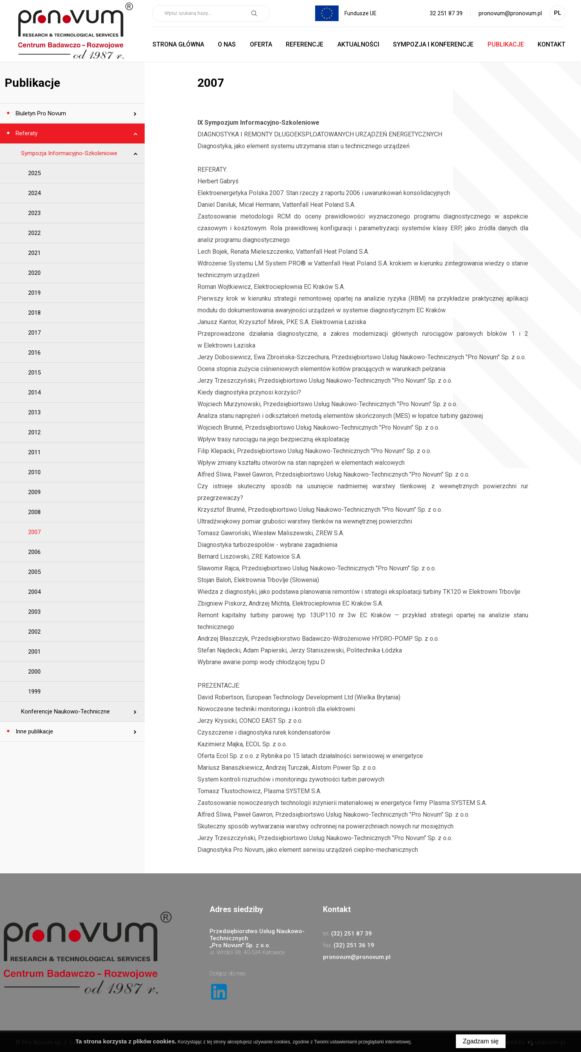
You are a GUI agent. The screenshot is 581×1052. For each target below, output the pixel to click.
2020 (34, 272)
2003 (34, 611)
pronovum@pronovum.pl (510, 13)
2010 (34, 472)
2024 (34, 193)
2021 (34, 252)
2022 (34, 233)
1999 (34, 691)
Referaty (26, 133)
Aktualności (358, 44)
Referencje (304, 44)
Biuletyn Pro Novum (40, 113)
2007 (34, 532)
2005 (34, 571)
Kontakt (551, 44)
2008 (34, 512)
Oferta (261, 44)
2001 (34, 651)
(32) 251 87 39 (351, 933)
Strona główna (178, 44)
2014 (34, 392)
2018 (34, 312)
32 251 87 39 (446, 13)
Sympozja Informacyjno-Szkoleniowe (69, 153)
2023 (34, 213)
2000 (34, 671)
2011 (34, 452)
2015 (34, 372)
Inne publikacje (33, 731)
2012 (34, 432)
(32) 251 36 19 (354, 945)
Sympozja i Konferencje (433, 44)
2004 (34, 591)
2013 (34, 412)
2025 (34, 173)
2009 (34, 492)
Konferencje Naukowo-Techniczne (65, 711)
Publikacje (506, 44)
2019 (34, 292)
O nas (227, 44)
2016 (34, 352)
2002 (34, 631)
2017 (34, 332)
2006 (34, 552)
